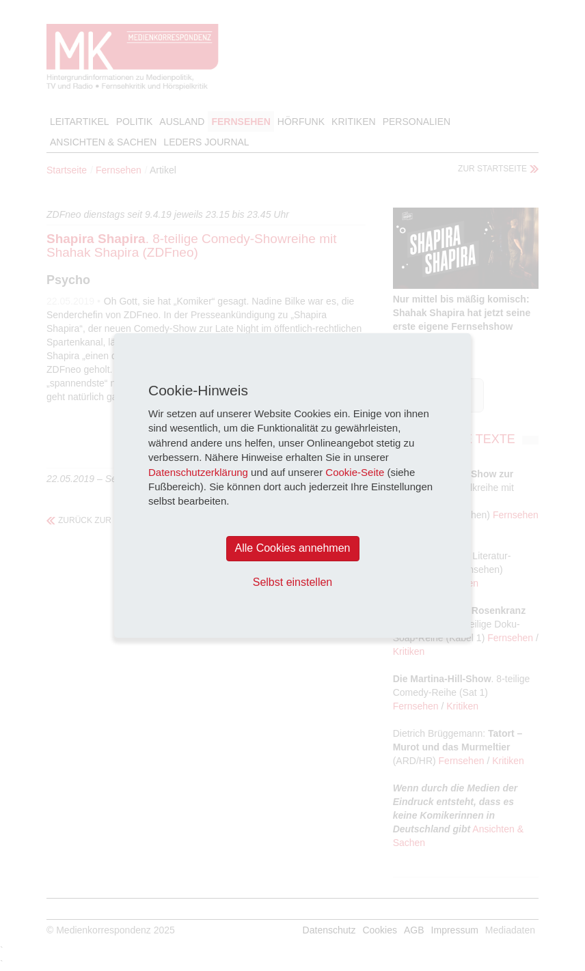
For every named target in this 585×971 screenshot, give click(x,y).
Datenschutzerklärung (198, 472)
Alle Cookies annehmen (293, 548)
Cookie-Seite (354, 472)
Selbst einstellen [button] (293, 582)
